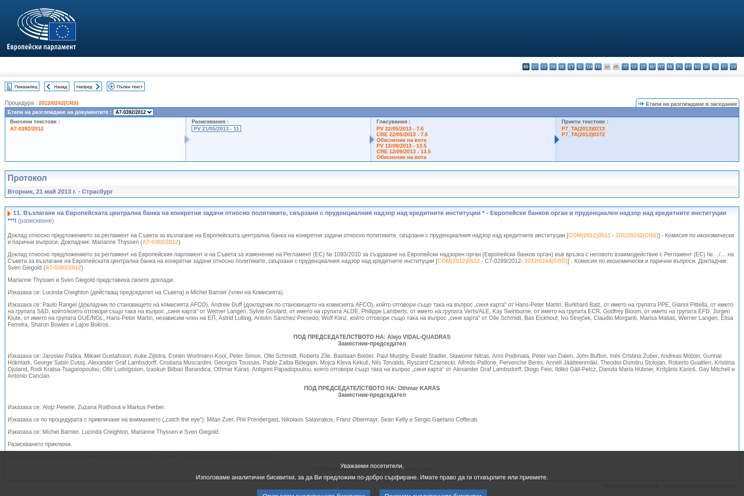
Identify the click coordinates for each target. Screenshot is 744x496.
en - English (589, 66)
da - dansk (553, 66)
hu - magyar (652, 66)
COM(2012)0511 (589, 235)
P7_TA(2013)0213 (583, 128)
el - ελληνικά (580, 66)
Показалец (26, 86)
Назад (60, 86)
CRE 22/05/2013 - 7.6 (402, 134)
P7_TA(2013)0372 (583, 134)
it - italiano (625, 66)
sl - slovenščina (715, 66)
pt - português (688, 66)
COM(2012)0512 (458, 261)
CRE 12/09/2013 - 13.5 (404, 151)
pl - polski (679, 66)
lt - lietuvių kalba (643, 66)
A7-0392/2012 (27, 128)
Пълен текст (130, 86)
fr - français (598, 66)
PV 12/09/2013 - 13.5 (402, 146)
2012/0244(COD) (545, 261)
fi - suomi (724, 66)
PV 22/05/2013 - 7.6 (400, 128)
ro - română (697, 66)
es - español (535, 66)
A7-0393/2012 (63, 267)
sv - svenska (733, 66)
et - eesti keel (571, 66)
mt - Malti (661, 66)
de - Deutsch (562, 66)
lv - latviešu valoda (634, 66)
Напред (84, 86)
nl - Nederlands (670, 66)
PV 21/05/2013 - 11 (216, 128)
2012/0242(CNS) (58, 103)
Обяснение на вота (402, 140)
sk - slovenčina (706, 66)
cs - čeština (544, 66)
